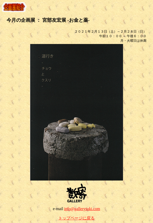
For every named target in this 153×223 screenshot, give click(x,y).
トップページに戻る (76, 218)
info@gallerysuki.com (82, 209)
